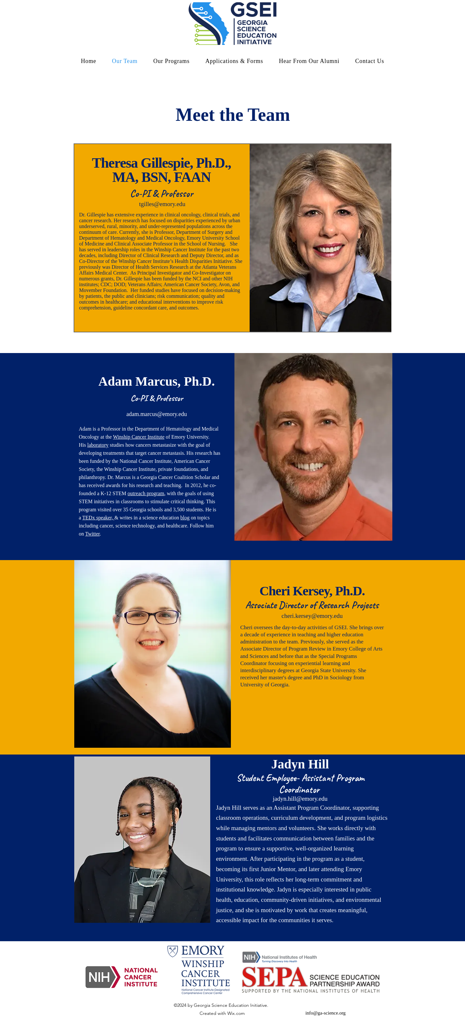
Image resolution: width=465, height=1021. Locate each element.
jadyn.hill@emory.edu (300, 798)
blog (185, 517)
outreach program (146, 493)
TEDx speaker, (98, 517)
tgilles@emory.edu (162, 204)
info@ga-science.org (325, 1013)
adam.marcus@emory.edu (156, 414)
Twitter (92, 534)
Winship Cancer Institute (138, 437)
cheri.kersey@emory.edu (312, 615)
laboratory (97, 445)
